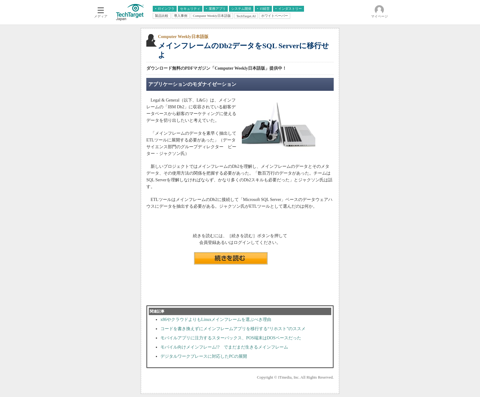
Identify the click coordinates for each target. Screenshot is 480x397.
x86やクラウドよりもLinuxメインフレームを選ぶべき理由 (215, 319)
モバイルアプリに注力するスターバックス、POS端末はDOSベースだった (230, 338)
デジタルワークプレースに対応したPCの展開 (203, 356)
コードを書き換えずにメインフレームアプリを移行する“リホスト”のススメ (233, 328)
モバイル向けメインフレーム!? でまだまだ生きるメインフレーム (224, 347)
